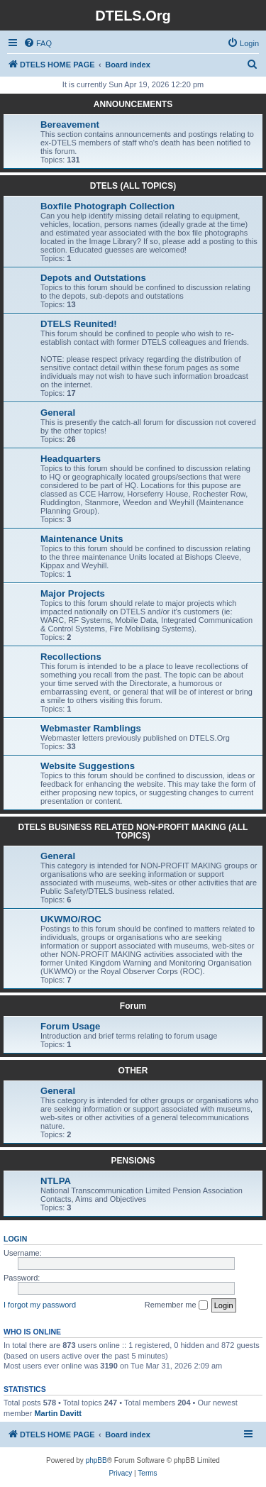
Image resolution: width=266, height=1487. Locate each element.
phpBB (96, 1460)
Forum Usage (70, 1026)
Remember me (176, 1305)
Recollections (70, 656)
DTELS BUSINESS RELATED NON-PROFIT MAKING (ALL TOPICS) (133, 831)
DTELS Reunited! (78, 324)
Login (15, 1238)
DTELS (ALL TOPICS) (133, 186)
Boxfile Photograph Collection (107, 206)
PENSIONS (133, 1161)
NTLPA (55, 1181)
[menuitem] (37, 43)
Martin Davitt (58, 1413)
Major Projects (72, 593)
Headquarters (70, 458)
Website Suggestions (87, 766)
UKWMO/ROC (70, 919)
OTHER (133, 1071)
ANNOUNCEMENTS (133, 104)
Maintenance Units (81, 539)
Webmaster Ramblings (90, 728)
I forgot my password (40, 1304)
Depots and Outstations (93, 277)
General (57, 412)
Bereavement (69, 124)
